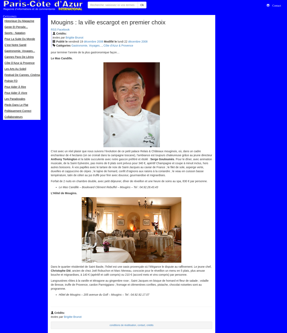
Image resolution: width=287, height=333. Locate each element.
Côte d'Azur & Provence (118, 45)
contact (141, 325)
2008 (100, 41)
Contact (275, 5)
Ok (142, 5)
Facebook (63, 29)
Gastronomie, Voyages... (86, 45)
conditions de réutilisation (123, 325)
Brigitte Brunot (74, 37)
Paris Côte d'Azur (43, 5)
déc (90, 41)
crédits (149, 325)
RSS (54, 29)
